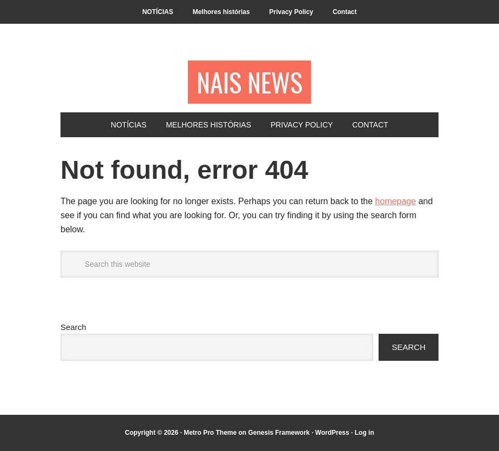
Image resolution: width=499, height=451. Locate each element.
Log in (364, 432)
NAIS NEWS (249, 82)
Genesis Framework (278, 432)
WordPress (332, 432)
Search (73, 327)
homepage (395, 201)
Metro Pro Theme (210, 432)
